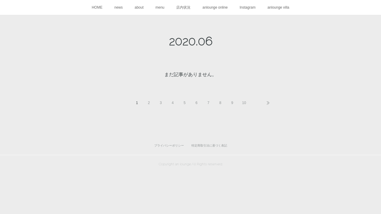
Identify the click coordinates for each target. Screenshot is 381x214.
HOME (97, 7)
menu (159, 7)
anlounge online (215, 7)
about (139, 7)
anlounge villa (278, 7)
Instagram (247, 7)
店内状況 (183, 7)
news (118, 7)
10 (244, 103)
